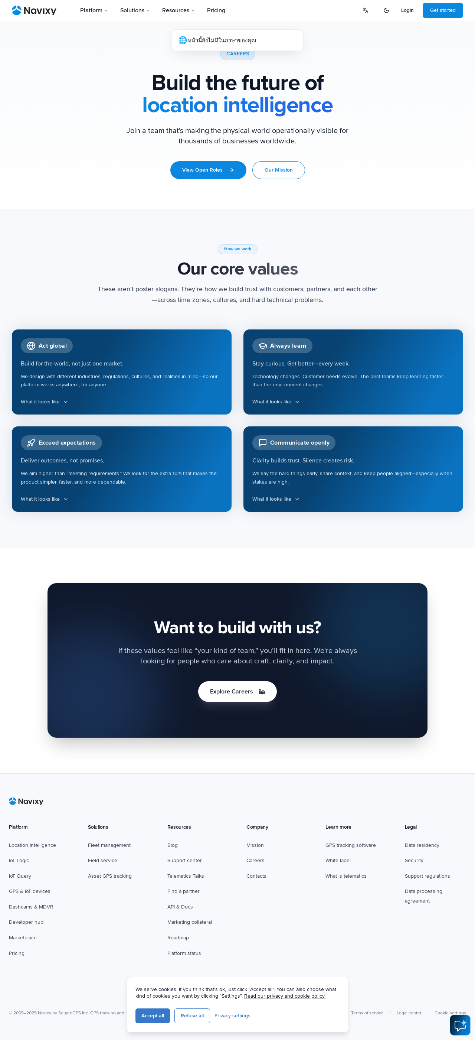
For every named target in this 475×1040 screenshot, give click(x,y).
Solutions (135, 10)
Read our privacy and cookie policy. (284, 996)
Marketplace (23, 938)
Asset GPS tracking (110, 876)
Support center (184, 860)
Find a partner (183, 891)
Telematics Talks (185, 876)
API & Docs (180, 907)
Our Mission (279, 170)
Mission (255, 845)
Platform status (184, 953)
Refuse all (192, 1016)
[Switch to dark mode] (386, 10)
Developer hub (26, 922)
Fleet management (109, 845)
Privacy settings (232, 1016)
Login (407, 10)
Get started (443, 10)
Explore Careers (237, 691)
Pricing (16, 953)
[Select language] (365, 10)
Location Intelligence (32, 845)
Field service (102, 860)
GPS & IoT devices (29, 891)
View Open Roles (208, 170)
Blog (172, 845)
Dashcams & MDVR (31, 907)
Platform (94, 10)
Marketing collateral (189, 922)
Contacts (256, 876)
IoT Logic (19, 860)
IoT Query (20, 876)
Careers (255, 860)
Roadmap (178, 938)
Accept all (152, 1016)
